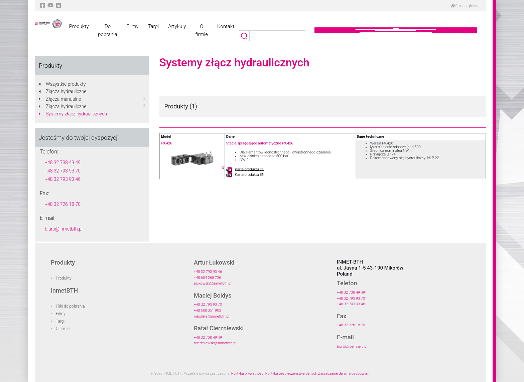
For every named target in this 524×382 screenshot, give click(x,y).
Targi (153, 26)
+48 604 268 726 (207, 278)
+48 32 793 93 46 (63, 179)
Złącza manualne (60, 99)
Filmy (133, 26)
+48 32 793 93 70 (63, 170)
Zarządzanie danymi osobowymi (344, 373)
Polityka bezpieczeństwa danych (291, 373)
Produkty (79, 26)
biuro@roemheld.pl (352, 346)
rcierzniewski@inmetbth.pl (215, 343)
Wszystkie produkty (62, 84)
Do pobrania (107, 30)
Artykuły (177, 26)
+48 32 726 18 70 (63, 204)
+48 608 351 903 (207, 310)
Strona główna (465, 6)
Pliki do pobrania (70, 306)
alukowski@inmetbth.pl (212, 283)
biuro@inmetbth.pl (64, 229)
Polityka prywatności (247, 373)
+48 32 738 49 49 (63, 162)
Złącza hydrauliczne (63, 91)
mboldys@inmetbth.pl (211, 316)
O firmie (201, 30)
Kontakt (225, 26)
